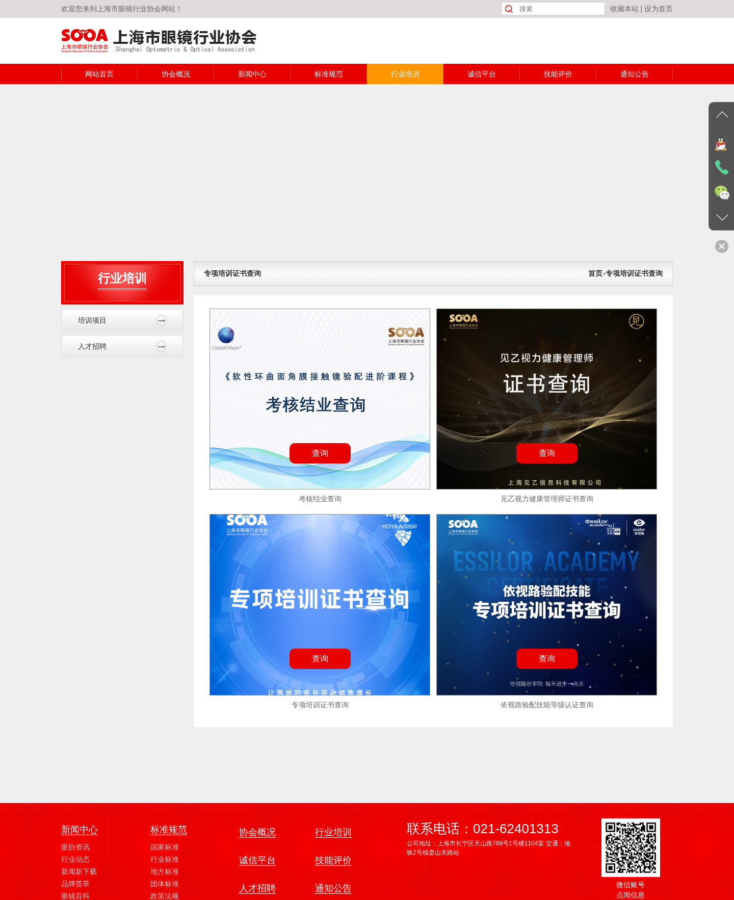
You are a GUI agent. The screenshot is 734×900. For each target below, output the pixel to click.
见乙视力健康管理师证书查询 (547, 499)
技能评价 (558, 74)
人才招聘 (122, 346)
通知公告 (634, 74)
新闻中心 (252, 74)
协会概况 (176, 74)
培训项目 (122, 320)
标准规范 (328, 74)
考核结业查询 (320, 499)
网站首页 (99, 74)
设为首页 (658, 9)
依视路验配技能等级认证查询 (547, 705)
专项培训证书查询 (232, 273)
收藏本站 (624, 9)
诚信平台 (481, 74)
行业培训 (405, 74)
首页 (595, 273)
